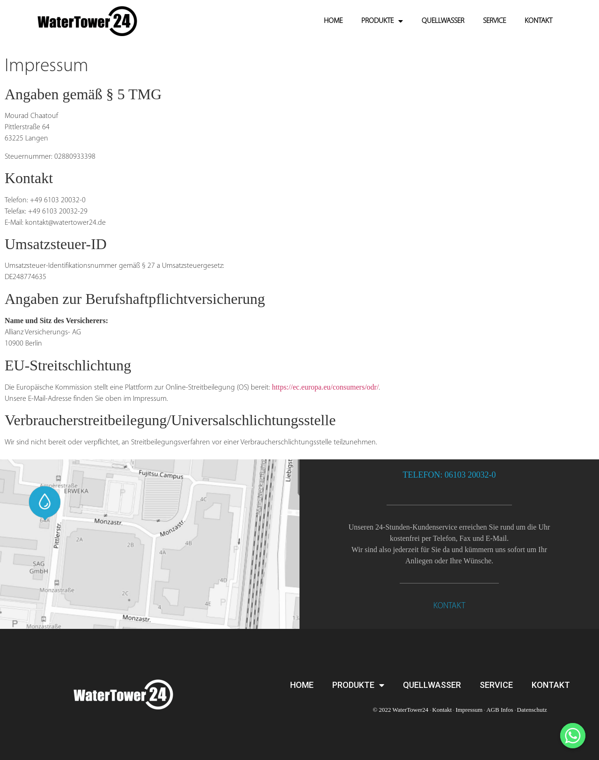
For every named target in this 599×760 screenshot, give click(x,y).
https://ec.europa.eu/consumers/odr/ (325, 387)
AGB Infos (499, 709)
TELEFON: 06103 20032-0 (449, 475)
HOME (333, 21)
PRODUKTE (382, 21)
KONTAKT (538, 21)
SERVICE (494, 21)
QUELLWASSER (443, 21)
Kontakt (442, 709)
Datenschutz (532, 709)
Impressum (468, 709)
